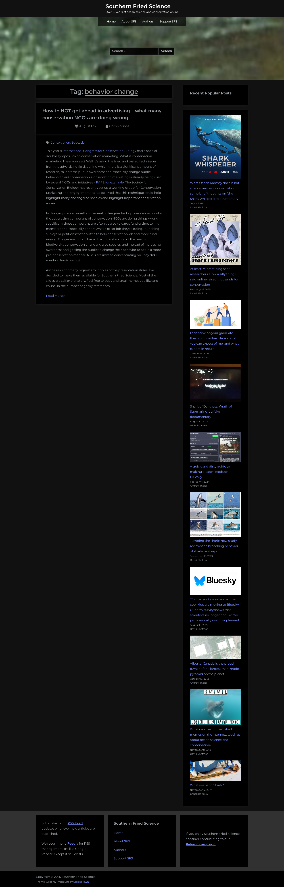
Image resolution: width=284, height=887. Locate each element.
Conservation (60, 142)
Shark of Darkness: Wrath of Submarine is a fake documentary (211, 412)
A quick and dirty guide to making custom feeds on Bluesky (210, 472)
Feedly (72, 843)
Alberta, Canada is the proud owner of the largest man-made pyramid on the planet (214, 669)
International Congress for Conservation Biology (99, 151)
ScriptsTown (81, 881)
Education (79, 142)
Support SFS (168, 21)
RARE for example (110, 182)
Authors (148, 21)
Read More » (55, 296)
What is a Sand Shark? (207, 785)
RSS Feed (75, 823)
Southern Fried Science (138, 6)
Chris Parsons (119, 126)
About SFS (129, 21)
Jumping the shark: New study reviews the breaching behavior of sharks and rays (214, 546)
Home (111, 21)
